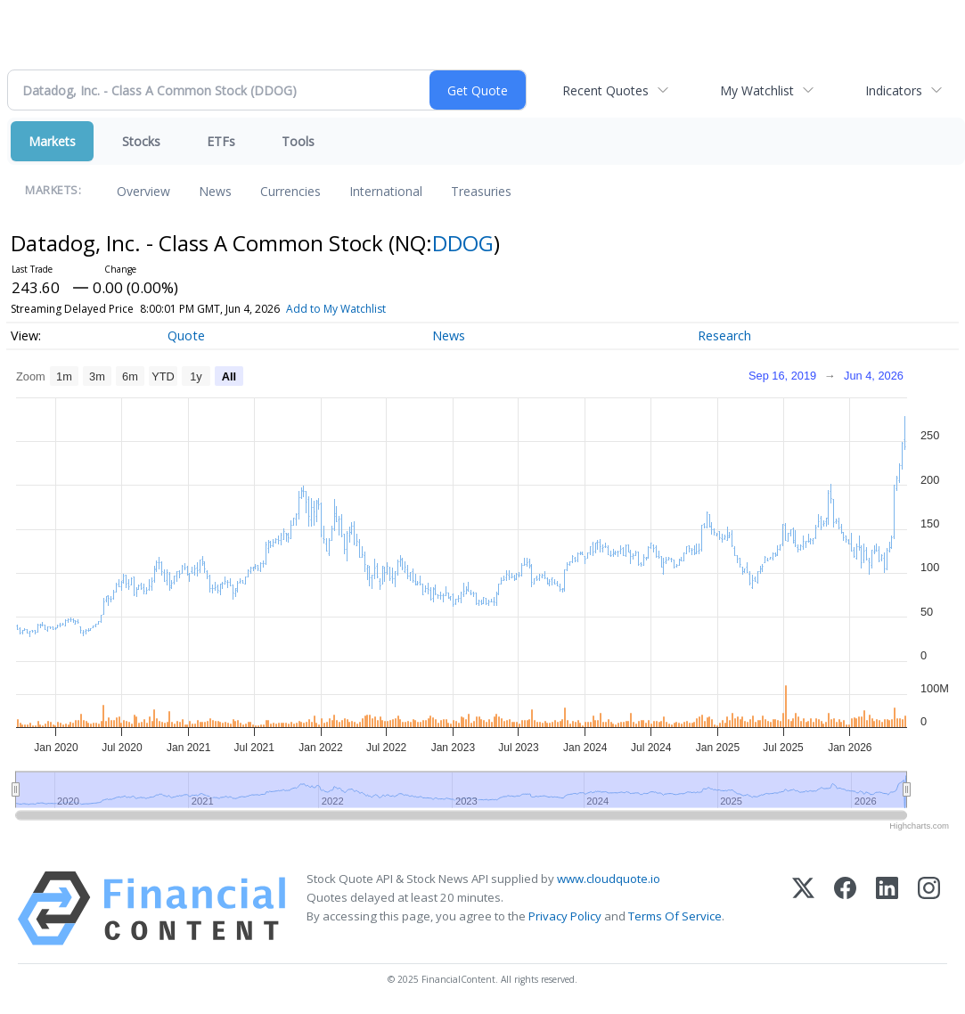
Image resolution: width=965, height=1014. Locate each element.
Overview (143, 191)
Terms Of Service (675, 916)
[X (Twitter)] (803, 908)
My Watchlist (757, 90)
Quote (186, 335)
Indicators (893, 90)
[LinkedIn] (887, 908)
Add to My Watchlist (336, 308)
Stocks (141, 141)
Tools (298, 141)
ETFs (221, 141)
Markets (52, 141)
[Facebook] (845, 908)
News (215, 191)
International (385, 191)
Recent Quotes (605, 90)
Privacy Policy (564, 916)
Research (724, 335)
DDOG (463, 243)
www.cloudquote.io (608, 879)
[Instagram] (929, 908)
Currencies (290, 191)
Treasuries (481, 191)
